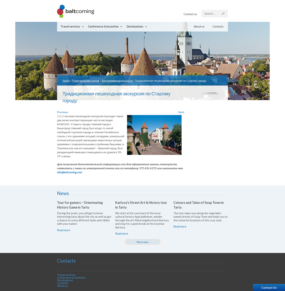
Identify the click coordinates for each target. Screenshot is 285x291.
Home (66, 80)
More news (142, 242)
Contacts (218, 26)
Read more (63, 230)
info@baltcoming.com (69, 172)
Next (181, 112)
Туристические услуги (85, 80)
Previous (62, 112)
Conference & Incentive (103, 26)
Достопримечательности (117, 80)
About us (199, 26)
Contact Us (269, 287)
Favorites (210, 92)
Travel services (70, 26)
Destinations (135, 26)
